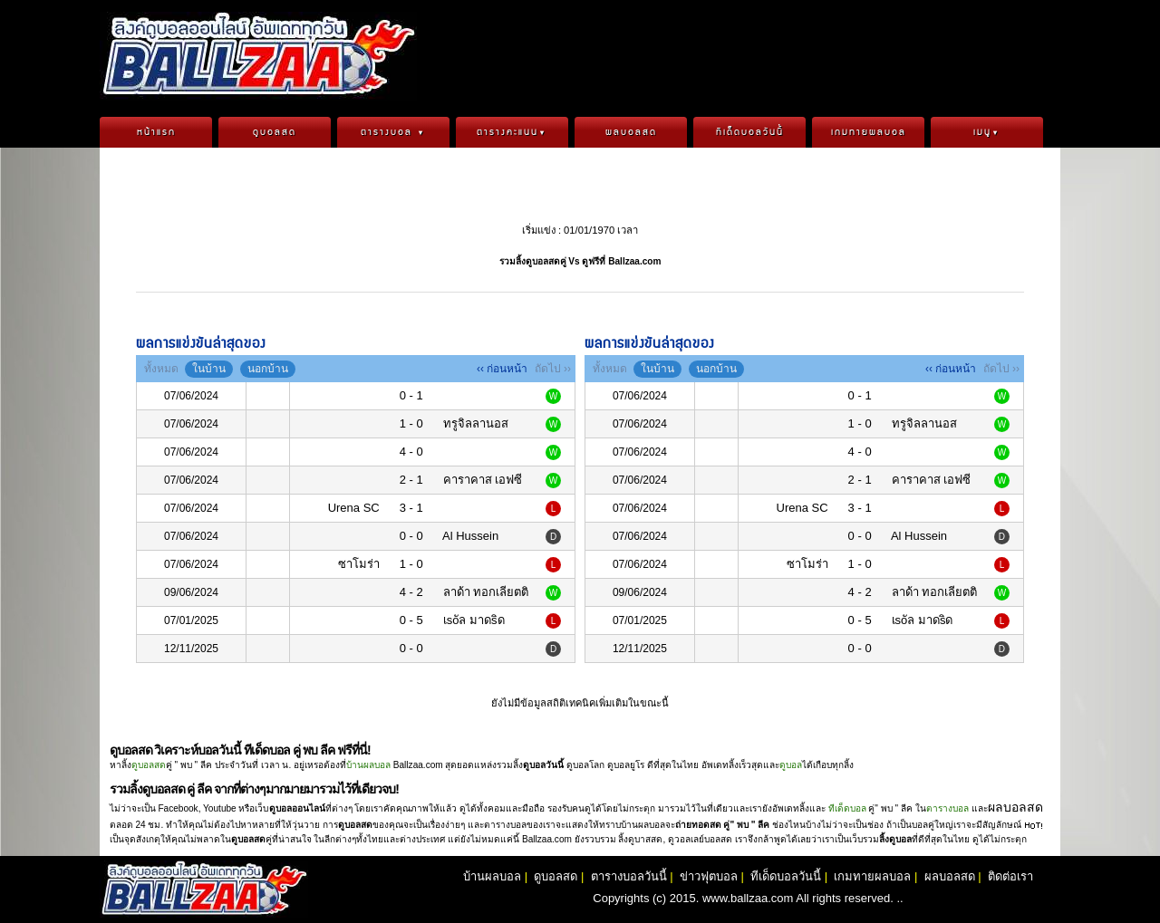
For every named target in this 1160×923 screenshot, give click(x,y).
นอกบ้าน (267, 368)
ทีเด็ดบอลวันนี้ (750, 132)
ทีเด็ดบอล (847, 808)
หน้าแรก (156, 132)
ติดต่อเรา (1010, 876)
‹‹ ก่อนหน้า (502, 368)
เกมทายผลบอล (868, 132)
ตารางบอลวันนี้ (629, 876)
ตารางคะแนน (512, 132)
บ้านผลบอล (368, 765)
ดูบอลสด (274, 132)
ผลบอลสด (631, 132)
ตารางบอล (393, 132)
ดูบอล (790, 765)
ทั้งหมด (161, 368)
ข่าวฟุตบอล (709, 876)
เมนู (986, 132)
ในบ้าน (209, 368)
